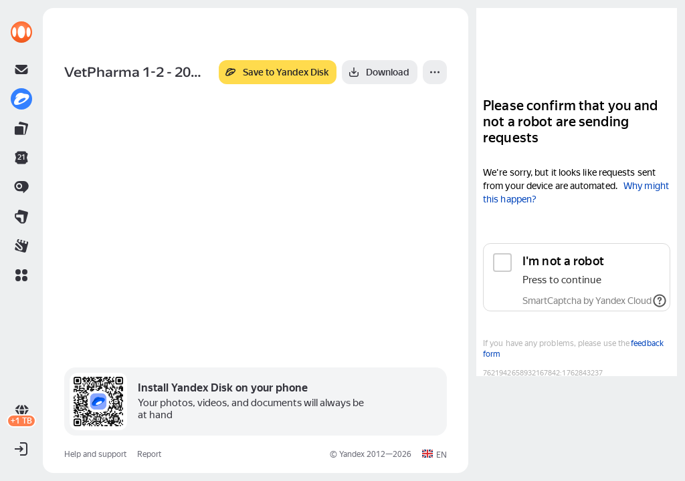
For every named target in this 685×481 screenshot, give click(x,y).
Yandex (352, 454)
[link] (21, 32)
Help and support (95, 454)
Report (149, 454)
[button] (21, 275)
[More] (435, 72)
